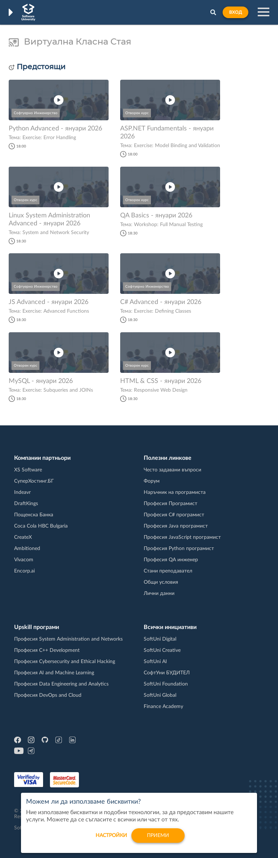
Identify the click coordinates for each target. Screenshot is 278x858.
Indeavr (22, 492)
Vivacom (23, 559)
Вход (235, 12)
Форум (152, 481)
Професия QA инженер (171, 559)
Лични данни (159, 593)
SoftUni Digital (160, 639)
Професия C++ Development (47, 650)
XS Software (28, 469)
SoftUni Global (160, 695)
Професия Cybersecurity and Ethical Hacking (64, 661)
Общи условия (161, 582)
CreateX (23, 537)
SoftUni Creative (162, 650)
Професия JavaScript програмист (182, 537)
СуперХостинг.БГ (34, 481)
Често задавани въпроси (172, 469)
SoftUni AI (155, 661)
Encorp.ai (24, 571)
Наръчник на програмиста (175, 492)
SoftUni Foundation (166, 684)
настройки (111, 838)
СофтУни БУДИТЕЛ (167, 672)
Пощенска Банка (33, 514)
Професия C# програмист (174, 514)
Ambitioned (27, 548)
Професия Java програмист (176, 526)
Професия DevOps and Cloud (47, 695)
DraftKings (26, 503)
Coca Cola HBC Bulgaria (41, 526)
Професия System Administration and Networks (68, 639)
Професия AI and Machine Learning (54, 672)
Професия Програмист (170, 503)
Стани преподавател (168, 571)
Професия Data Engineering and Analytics (61, 684)
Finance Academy (163, 706)
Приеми (158, 838)
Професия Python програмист (179, 548)
